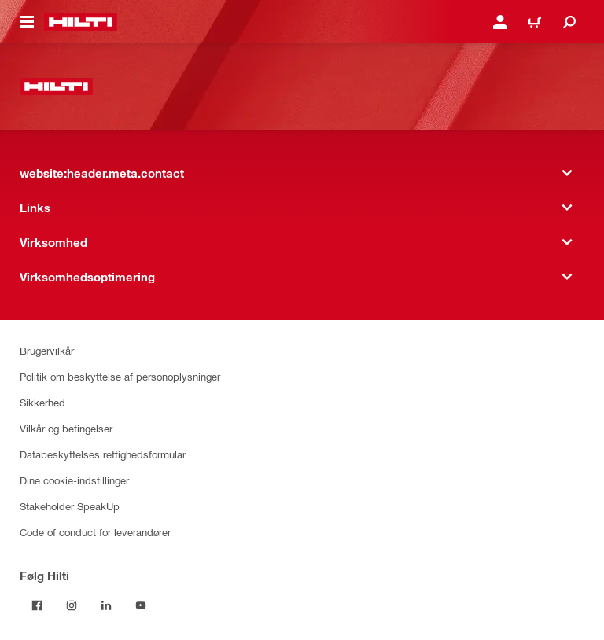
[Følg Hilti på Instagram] (71, 605)
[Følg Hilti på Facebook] (37, 605)
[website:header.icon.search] (569, 22)
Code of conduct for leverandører (95, 532)
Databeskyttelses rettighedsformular (103, 454)
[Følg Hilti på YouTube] (140, 605)
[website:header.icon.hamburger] (26, 22)
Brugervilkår (47, 350)
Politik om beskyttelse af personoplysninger (120, 376)
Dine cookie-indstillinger (74, 480)
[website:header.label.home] (80, 22)
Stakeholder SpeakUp (70, 506)
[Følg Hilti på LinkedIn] (106, 605)
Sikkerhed (42, 402)
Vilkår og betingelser (66, 428)
